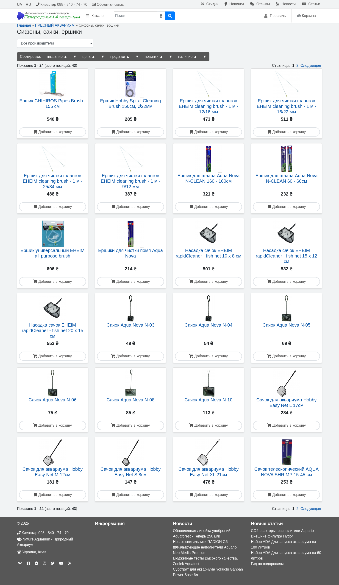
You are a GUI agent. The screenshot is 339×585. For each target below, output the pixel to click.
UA (19, 4)
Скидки (209, 4)
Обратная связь (108, 4)
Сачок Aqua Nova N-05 (286, 324)
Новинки (234, 4)
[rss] (69, 563)
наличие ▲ (187, 57)
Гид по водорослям (267, 564)
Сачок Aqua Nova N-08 (130, 399)
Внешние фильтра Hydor (272, 536)
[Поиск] (135, 15)
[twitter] (53, 563)
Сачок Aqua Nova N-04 (208, 324)
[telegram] (36, 563)
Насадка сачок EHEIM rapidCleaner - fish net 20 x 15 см (52, 330)
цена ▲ (88, 57)
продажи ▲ (120, 57)
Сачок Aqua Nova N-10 (208, 399)
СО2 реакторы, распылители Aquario (282, 531)
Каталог (95, 16)
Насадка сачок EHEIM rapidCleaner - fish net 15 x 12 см (286, 256)
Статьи (311, 4)
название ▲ (57, 57)
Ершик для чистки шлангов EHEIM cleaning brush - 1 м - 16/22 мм (286, 106)
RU (28, 4)
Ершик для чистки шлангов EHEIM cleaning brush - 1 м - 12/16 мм (208, 106)
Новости (286, 4)
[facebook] (28, 563)
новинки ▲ (154, 57)
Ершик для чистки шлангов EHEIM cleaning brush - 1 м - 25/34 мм (52, 181)
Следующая (310, 65)
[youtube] (61, 563)
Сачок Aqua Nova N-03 (130, 324)
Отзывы (260, 4)
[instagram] (44, 563)
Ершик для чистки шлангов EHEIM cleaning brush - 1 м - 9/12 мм (130, 181)
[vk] (20, 563)
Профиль (275, 16)
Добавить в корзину (52, 132)
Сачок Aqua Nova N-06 (52, 399)
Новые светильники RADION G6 (200, 542)
